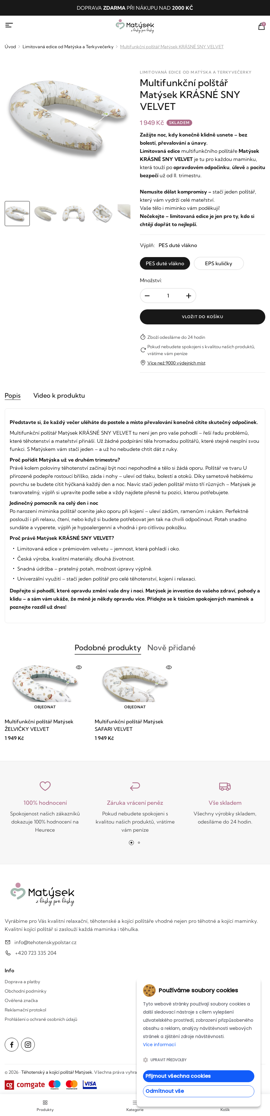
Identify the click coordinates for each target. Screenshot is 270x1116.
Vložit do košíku (202, 316)
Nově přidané (171, 651)
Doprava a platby (22, 981)
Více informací (159, 1044)
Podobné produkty (108, 651)
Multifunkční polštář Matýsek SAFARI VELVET (129, 725)
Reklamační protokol (25, 1010)
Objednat (45, 707)
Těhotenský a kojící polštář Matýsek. (57, 1072)
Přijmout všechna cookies (178, 1076)
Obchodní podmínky (25, 991)
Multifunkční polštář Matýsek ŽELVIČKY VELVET (39, 725)
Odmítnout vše (165, 1091)
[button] (131, 842)
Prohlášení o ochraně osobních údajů (41, 1019)
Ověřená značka (21, 1000)
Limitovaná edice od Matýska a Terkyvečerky (68, 46)
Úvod (10, 46)
